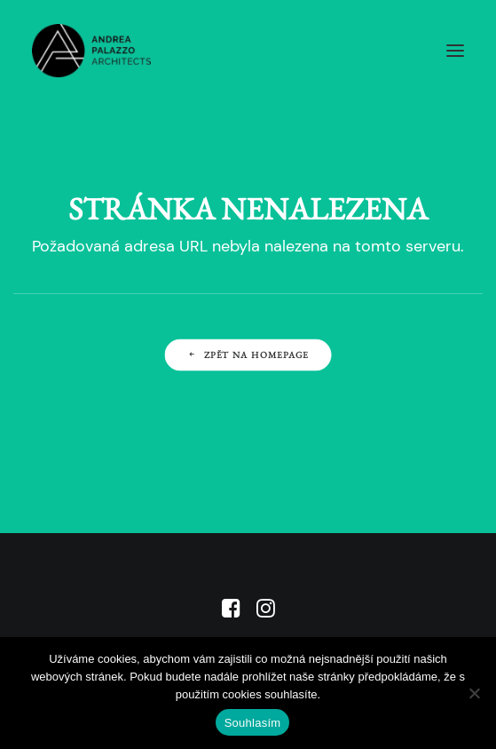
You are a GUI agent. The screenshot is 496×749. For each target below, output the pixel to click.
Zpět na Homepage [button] (248, 354)
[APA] (91, 50)
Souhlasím (252, 722)
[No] (474, 693)
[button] (455, 50)
